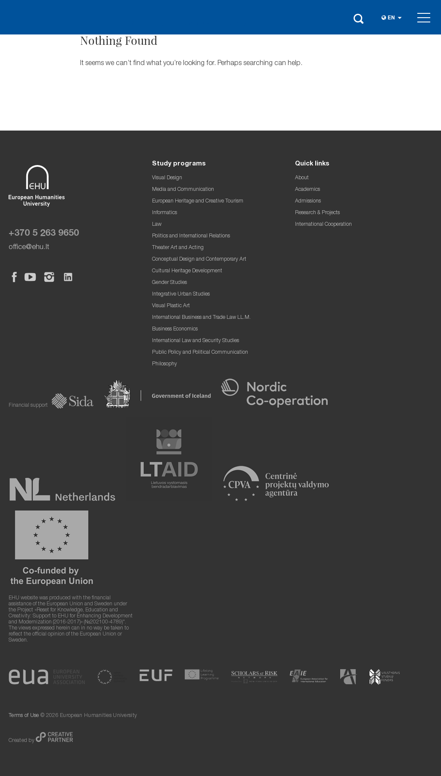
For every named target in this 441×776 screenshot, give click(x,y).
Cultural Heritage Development (187, 271)
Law (156, 225)
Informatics (164, 213)
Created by (22, 741)
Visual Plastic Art (171, 306)
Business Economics (175, 329)
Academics (307, 190)
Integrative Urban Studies (181, 294)
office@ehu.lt (29, 247)
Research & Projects (317, 213)
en (391, 18)
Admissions (308, 201)
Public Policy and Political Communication (200, 352)
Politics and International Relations (191, 236)
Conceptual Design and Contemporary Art (199, 259)
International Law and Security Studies (195, 341)
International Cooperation (323, 225)
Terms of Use (24, 716)
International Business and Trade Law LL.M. (201, 318)
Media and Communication (183, 190)
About (302, 178)
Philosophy (164, 364)
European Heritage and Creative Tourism (197, 201)
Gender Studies (169, 283)
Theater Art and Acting (178, 248)
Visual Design (167, 178)
